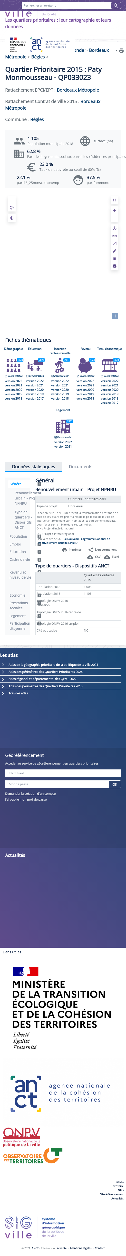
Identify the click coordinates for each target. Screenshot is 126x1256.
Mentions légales (80, 1248)
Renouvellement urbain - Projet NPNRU (28, 498)
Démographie (13, 349)
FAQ (33, 16)
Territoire (117, 1186)
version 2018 (13, 398)
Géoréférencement (112, 1194)
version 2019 (13, 394)
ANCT (35, 1248)
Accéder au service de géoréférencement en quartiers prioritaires (51, 763)
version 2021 (13, 385)
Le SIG (120, 1182)
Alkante (62, 1248)
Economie (25, 595)
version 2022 (13, 381)
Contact (51, 16)
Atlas (120, 1190)
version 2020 (13, 390)
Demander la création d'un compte (30, 794)
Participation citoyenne (25, 626)
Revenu (85, 349)
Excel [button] (111, 557)
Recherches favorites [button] (90, 16)
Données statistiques (33, 467)
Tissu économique (109, 349)
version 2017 (35, 398)
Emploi (25, 544)
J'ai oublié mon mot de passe (26, 799)
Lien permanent (102, 550)
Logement (63, 410)
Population (25, 536)
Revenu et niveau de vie (25, 575)
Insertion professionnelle (59, 351)
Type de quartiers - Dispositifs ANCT (23, 520)
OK (114, 784)
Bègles (38, 57)
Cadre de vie (25, 559)
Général (25, 484)
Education (34, 349)
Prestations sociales (25, 605)
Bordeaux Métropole (78, 90)
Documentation (13, 375)
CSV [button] (93, 557)
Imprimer (71, 550)
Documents (80, 467)
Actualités (117, 1198)
